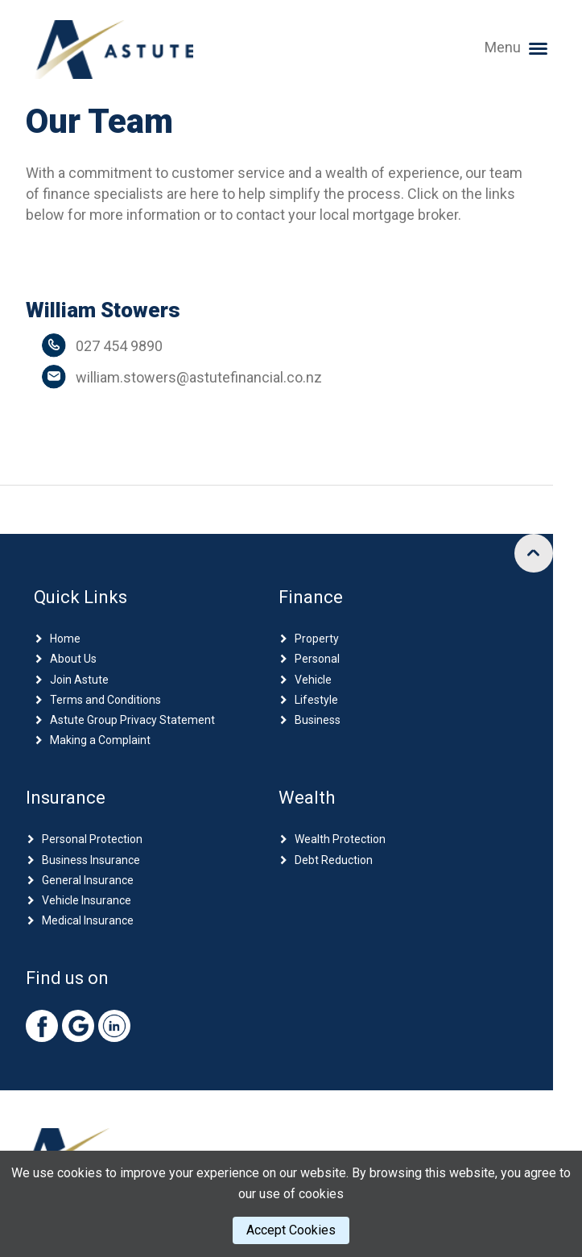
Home (65, 638)
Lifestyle (316, 699)
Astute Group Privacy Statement (132, 719)
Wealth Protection (340, 839)
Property (317, 638)
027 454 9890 (119, 345)
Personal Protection (92, 839)
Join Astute (79, 679)
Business (318, 719)
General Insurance (88, 880)
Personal (317, 658)
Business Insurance (91, 860)
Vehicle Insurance (86, 900)
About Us (73, 658)
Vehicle (313, 679)
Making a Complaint (100, 740)
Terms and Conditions (105, 699)
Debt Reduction (334, 860)
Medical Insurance (88, 920)
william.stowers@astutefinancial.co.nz (199, 377)
